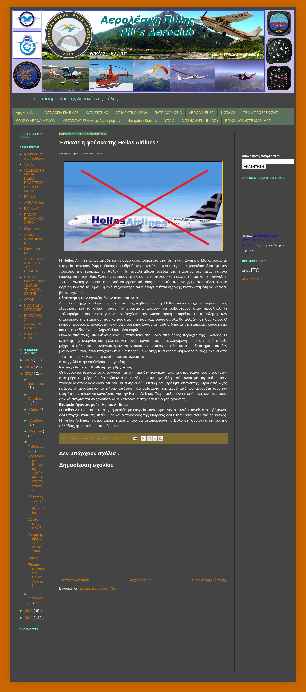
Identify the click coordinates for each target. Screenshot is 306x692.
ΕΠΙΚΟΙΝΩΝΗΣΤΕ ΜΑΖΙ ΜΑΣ (248, 121)
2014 (29, 367)
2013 (29, 373)
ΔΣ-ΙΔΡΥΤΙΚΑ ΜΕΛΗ (131, 113)
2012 (29, 611)
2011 (29, 618)
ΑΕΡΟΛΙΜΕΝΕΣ (201, 113)
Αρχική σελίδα (26, 113)
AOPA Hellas (34, 203)
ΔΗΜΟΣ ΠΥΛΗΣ (30, 336)
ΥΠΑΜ (169, 121)
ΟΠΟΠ (29, 300)
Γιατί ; (32, 558)
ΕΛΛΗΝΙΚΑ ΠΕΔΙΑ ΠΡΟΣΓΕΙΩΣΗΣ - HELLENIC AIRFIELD (260, 240)
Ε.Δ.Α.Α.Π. (32, 209)
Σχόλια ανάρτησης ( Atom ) (100, 588)
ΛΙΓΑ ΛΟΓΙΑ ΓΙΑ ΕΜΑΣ (61, 113)
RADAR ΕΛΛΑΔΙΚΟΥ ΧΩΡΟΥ (34, 219)
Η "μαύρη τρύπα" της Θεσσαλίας (36, 504)
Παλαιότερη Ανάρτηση (209, 580)
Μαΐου (34, 409)
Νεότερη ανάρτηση (74, 580)
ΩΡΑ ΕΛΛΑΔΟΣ (252, 279)
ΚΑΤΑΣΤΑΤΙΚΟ (97, 113)
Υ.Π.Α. (29, 164)
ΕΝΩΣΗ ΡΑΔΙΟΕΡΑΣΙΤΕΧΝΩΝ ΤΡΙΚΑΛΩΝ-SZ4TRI (34, 285)
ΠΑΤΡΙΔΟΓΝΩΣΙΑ (168, 113)
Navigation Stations (142, 121)
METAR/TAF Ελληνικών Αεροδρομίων (91, 121)
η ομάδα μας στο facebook (34, 156)
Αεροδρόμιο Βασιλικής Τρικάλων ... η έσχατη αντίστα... (36, 472)
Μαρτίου (36, 431)
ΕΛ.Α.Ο (30, 197)
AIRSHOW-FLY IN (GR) (199, 121)
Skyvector (31, 229)
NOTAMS (228, 113)
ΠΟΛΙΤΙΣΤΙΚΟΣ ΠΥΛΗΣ (33, 307)
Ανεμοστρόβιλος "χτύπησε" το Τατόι (35, 543)
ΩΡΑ (245, 271)
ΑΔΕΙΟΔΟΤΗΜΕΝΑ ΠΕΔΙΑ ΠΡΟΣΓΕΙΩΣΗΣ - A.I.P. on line (34, 180)
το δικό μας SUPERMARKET (34, 239)
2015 (29, 360)
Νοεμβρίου (36, 384)
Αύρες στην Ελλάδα (36, 524)
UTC (254, 270)
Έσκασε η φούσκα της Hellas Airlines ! (36, 575)
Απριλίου (36, 420)
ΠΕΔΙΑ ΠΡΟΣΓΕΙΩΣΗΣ (260, 113)
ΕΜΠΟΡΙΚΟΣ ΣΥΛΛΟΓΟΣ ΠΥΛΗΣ (33, 322)
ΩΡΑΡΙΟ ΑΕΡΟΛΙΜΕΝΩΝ (35, 121)
